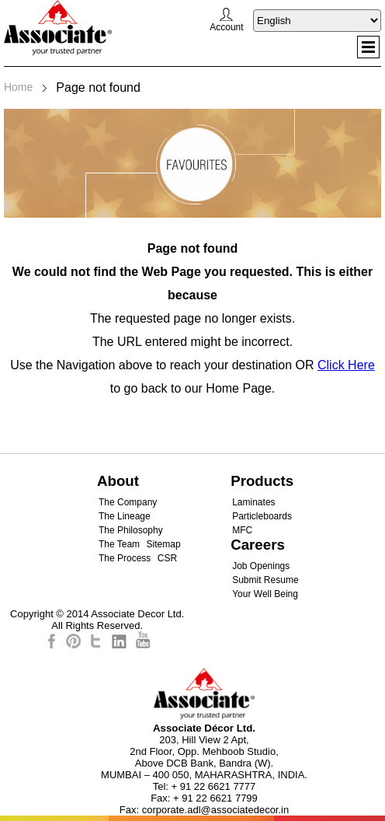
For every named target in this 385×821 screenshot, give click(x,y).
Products (262, 481)
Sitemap (164, 544)
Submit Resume (265, 580)
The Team (119, 544)
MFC (242, 530)
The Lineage (125, 516)
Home (18, 87)
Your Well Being (265, 594)
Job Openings (261, 566)
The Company (128, 502)
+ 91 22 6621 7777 (214, 786)
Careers (258, 544)
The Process (125, 558)
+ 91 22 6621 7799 (215, 798)
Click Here (346, 365)
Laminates (253, 502)
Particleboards (262, 516)
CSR (167, 558)
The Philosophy (131, 530)
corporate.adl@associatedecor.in (216, 810)
